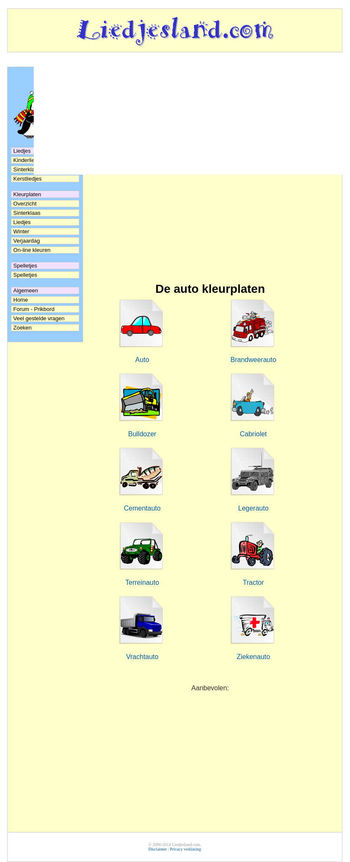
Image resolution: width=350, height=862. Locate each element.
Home (20, 300)
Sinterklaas (26, 213)
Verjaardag (26, 241)
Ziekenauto (253, 656)
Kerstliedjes (27, 179)
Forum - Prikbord (34, 309)
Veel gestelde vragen (39, 318)
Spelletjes (25, 275)
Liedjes (22, 222)
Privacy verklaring (185, 849)
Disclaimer (157, 849)
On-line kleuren (32, 250)
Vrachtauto (142, 656)
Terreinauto (142, 582)
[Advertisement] (210, 210)
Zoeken (22, 327)
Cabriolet (253, 434)
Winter (21, 231)
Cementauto (142, 508)
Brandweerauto (254, 359)
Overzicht (25, 203)
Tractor (253, 582)
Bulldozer (142, 434)
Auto (142, 359)
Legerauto (253, 508)
